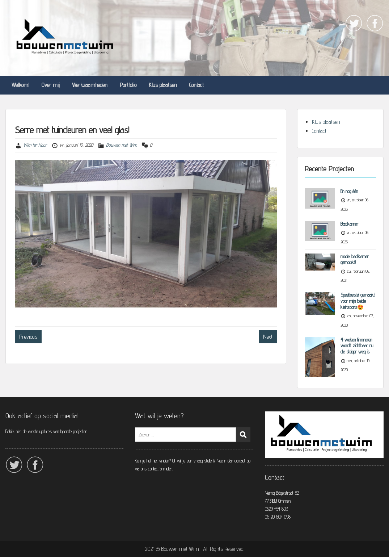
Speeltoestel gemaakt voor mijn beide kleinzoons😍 (358, 301)
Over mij (51, 84)
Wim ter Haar (35, 145)
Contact (196, 84)
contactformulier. (161, 469)
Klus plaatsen (163, 84)
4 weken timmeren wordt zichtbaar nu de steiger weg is (357, 346)
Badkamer (349, 224)
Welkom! (20, 84)
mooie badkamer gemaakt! (355, 259)
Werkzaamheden (89, 84)
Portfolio (128, 84)
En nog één (349, 191)
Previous (28, 336)
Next (267, 336)
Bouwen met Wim (121, 145)
